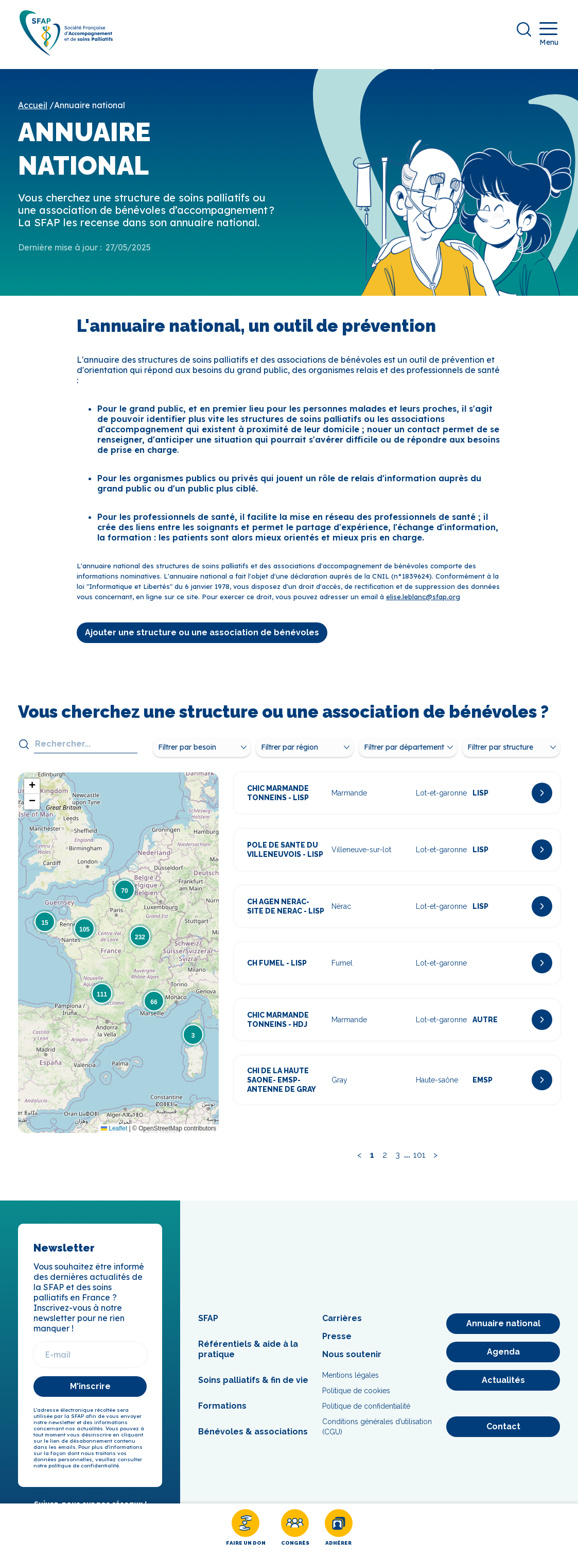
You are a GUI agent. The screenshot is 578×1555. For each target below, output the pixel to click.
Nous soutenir (351, 1359)
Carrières (342, 1323)
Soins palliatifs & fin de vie (253, 1385)
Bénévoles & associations (253, 1437)
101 (419, 1160)
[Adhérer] (339, 1529)
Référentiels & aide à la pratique (248, 1354)
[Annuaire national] (503, 1329)
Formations (222, 1411)
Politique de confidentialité (366, 1411)
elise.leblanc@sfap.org (423, 601)
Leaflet (114, 1133)
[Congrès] (295, 1529)
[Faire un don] (246, 1529)
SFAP (208, 1323)
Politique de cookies (356, 1396)
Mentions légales (350, 1380)
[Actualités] (503, 1385)
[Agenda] (503, 1357)
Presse (337, 1341)
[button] (193, 1039)
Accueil (32, 110)
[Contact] (503, 1432)
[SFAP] (71, 57)
